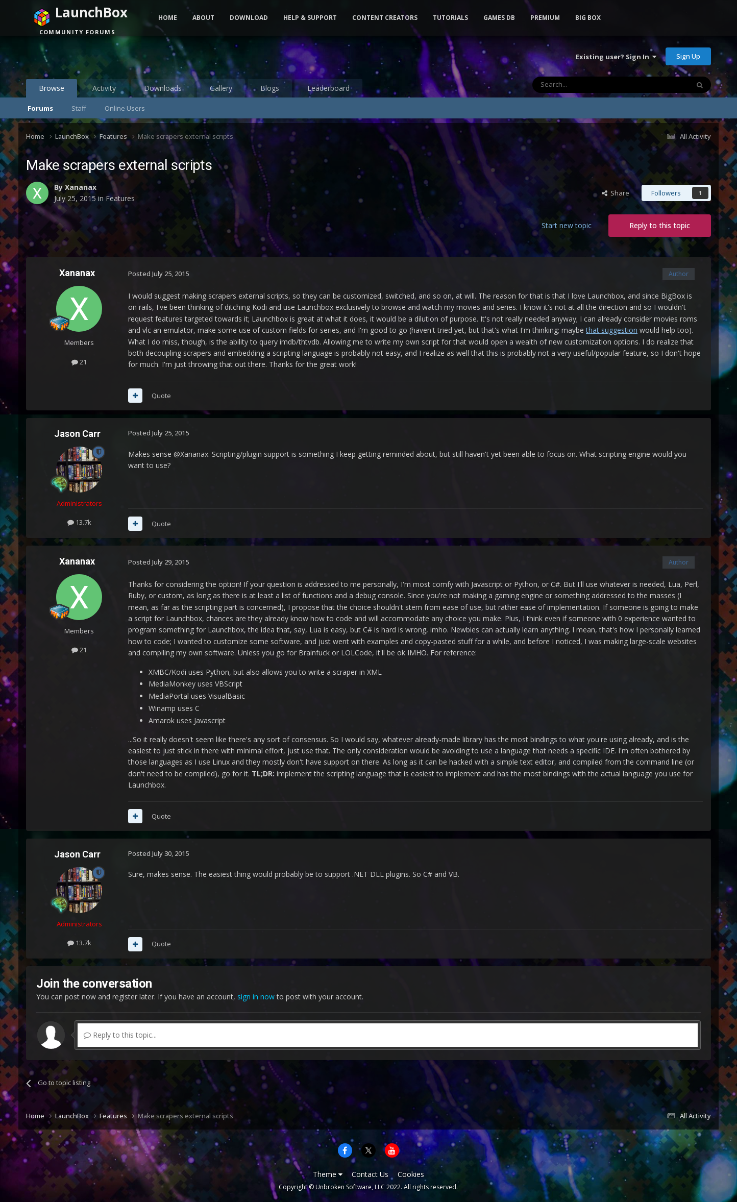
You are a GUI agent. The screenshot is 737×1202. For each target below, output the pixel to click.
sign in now (256, 996)
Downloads (163, 88)
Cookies (411, 1174)
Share (615, 193)
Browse (51, 90)
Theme (327, 1174)
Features (120, 198)
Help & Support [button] (310, 17)
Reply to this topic (659, 225)
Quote (161, 395)
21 (79, 361)
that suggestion (611, 330)
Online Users (125, 108)
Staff (78, 108)
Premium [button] (545, 17)
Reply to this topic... (120, 1035)
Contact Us (370, 1174)
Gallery (221, 88)
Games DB (499, 17)
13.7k (79, 522)
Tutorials (450, 17)
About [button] (203, 17)
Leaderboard (328, 88)
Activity (104, 88)
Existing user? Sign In (616, 56)
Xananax (80, 187)
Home (167, 17)
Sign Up (688, 56)
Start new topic (567, 225)
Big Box (588, 17)
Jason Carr (77, 433)
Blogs (269, 88)
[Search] (585, 85)
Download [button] (249, 17)
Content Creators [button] (384, 17)
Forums (40, 108)
